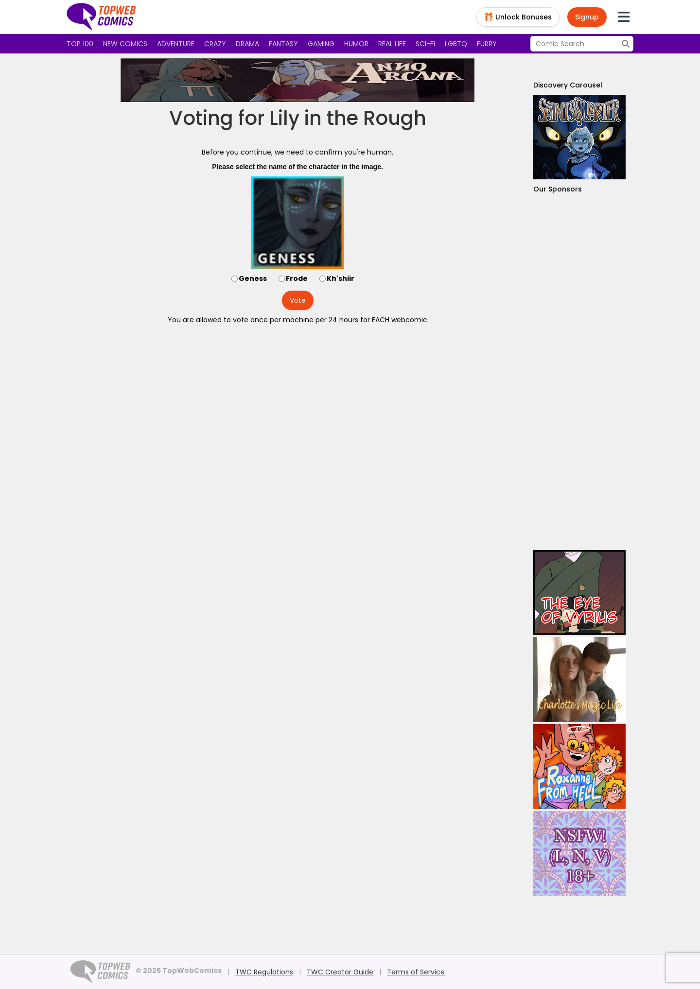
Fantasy (283, 44)
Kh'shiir (340, 278)
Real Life (392, 44)
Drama (247, 44)
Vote (298, 300)
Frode (297, 278)
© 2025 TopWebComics (179, 970)
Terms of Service (416, 972)
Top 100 (80, 44)
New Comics (125, 44)
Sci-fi (425, 44)
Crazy (215, 44)
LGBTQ (456, 44)
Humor (356, 44)
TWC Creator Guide (340, 972)
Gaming (321, 44)
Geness (253, 278)
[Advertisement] (579, 372)
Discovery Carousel (567, 85)
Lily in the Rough (347, 118)
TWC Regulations (264, 972)
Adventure (175, 44)
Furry (487, 44)
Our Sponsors (557, 189)
